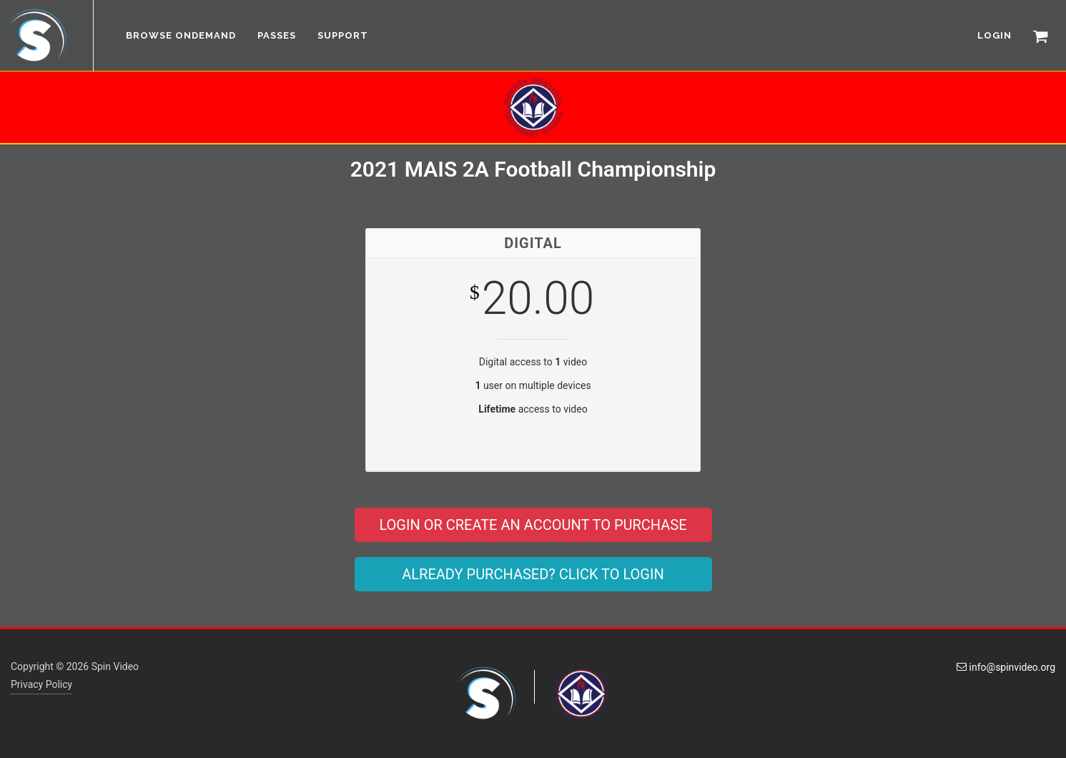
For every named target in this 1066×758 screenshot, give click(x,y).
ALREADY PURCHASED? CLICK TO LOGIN (532, 574)
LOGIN (994, 35)
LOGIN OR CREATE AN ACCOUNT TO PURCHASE (532, 524)
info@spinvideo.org (1006, 667)
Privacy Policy (41, 684)
